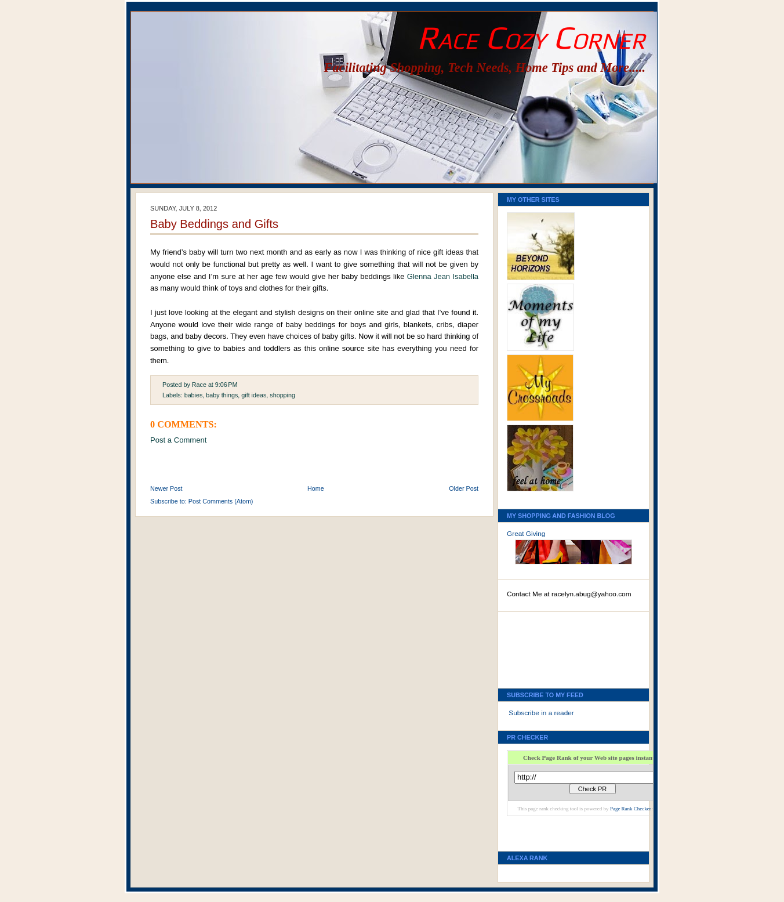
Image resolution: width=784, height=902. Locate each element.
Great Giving (526, 534)
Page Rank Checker (630, 809)
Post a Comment (178, 440)
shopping (282, 395)
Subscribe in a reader (541, 713)
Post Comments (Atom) (220, 501)
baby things (222, 395)
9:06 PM (226, 384)
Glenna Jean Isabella (442, 276)
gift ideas (253, 395)
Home (315, 488)
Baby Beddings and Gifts (214, 224)
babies (193, 395)
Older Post (463, 488)
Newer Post (166, 488)
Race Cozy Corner (531, 37)
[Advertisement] (559, 647)
